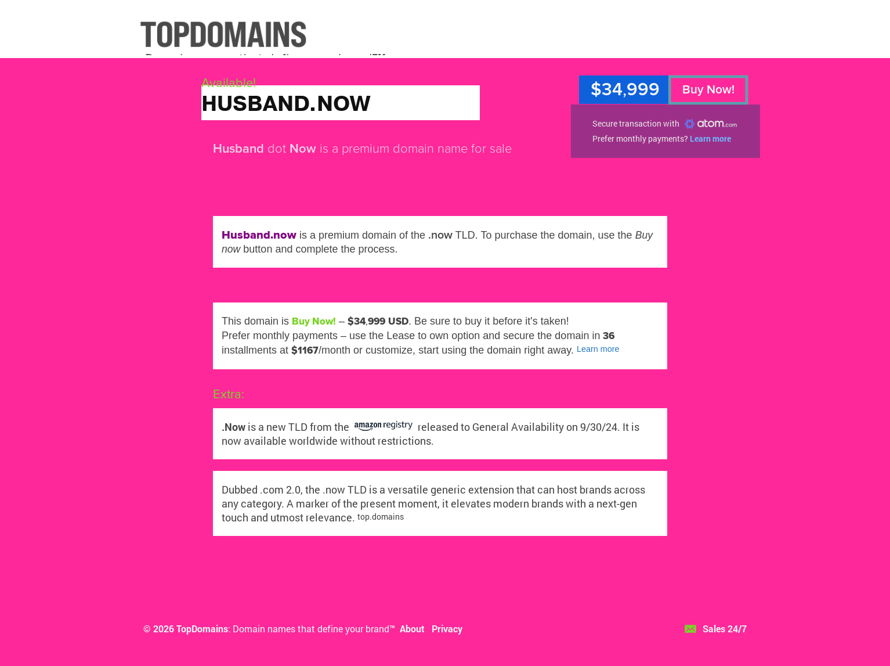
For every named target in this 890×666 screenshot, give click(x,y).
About (412, 628)
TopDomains (202, 628)
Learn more (710, 138)
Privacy (447, 628)
